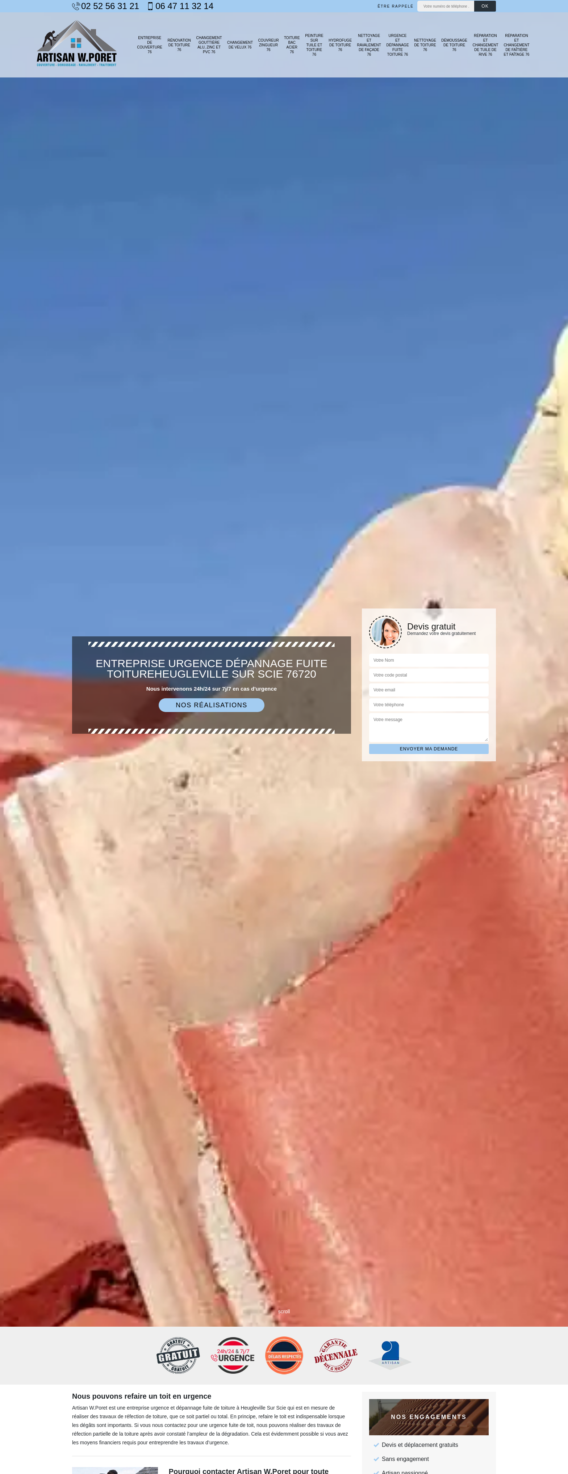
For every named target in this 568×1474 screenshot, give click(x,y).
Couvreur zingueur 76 (268, 45)
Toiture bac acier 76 (292, 45)
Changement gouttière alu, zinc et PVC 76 (209, 45)
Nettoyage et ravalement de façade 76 (369, 45)
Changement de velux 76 (240, 45)
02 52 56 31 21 (105, 6)
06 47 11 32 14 (179, 6)
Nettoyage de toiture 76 (425, 45)
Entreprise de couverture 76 (149, 45)
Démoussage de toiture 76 (454, 45)
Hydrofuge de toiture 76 (340, 45)
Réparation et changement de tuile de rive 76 (485, 45)
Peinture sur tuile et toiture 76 (314, 45)
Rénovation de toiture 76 (179, 45)
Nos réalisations (211, 705)
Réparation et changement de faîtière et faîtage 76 (516, 45)
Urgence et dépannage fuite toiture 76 (398, 45)
